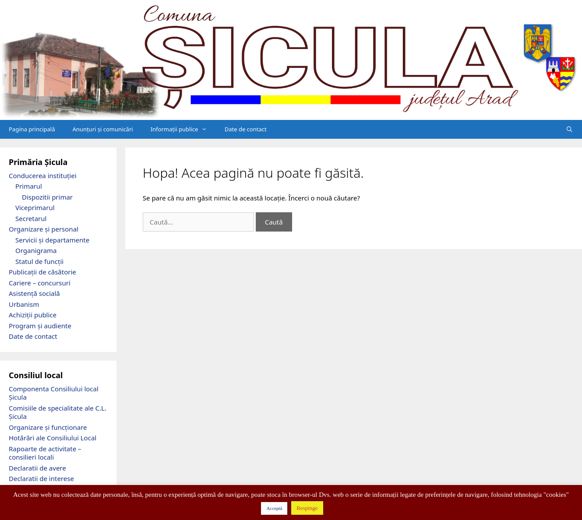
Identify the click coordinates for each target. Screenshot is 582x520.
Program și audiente (40, 325)
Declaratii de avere (37, 468)
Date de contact (246, 129)
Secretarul (30, 218)
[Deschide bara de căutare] (569, 129)
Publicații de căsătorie (42, 271)
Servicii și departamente (52, 239)
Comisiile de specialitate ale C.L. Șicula (57, 412)
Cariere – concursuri (40, 282)
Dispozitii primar (47, 197)
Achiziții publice (32, 314)
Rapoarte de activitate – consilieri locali (45, 453)
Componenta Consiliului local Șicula (54, 393)
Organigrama (36, 250)
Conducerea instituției (43, 175)
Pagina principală (32, 129)
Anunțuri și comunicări (103, 129)
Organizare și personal (43, 229)
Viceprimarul (35, 207)
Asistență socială (34, 293)
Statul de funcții (39, 261)
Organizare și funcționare (48, 427)
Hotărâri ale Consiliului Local (52, 437)
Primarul (28, 186)
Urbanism (24, 304)
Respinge (306, 508)
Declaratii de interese (41, 478)
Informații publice (183, 129)
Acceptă (274, 508)
